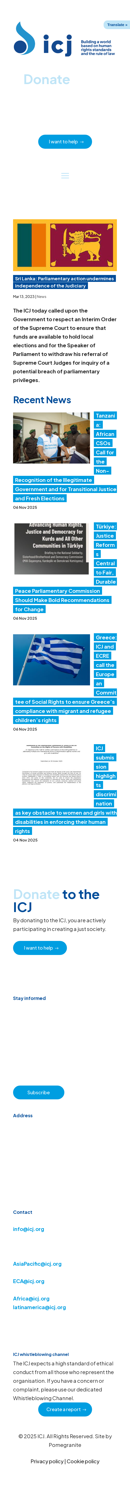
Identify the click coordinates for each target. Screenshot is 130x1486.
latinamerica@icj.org (39, 1307)
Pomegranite (65, 1445)
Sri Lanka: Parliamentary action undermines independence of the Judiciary (64, 282)
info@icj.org (28, 1229)
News (41, 296)
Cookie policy (83, 1461)
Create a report (63, 1409)
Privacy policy (47, 1461)
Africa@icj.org (31, 1298)
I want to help (63, 141)
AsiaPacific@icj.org (37, 1263)
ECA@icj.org (28, 1281)
